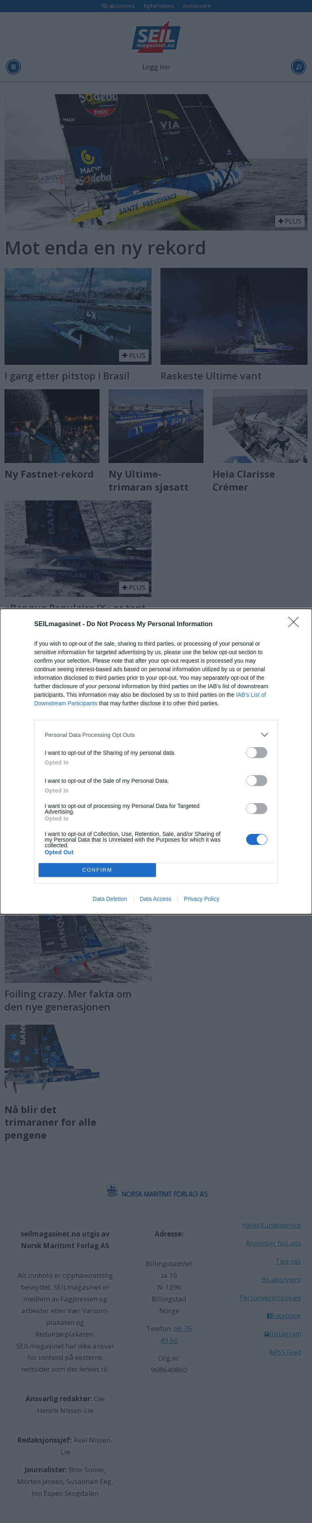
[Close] (296, 624)
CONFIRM (97, 870)
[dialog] (156, 761)
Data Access (155, 899)
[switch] (256, 752)
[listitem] (156, 734)
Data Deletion (110, 899)
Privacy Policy (201, 899)
